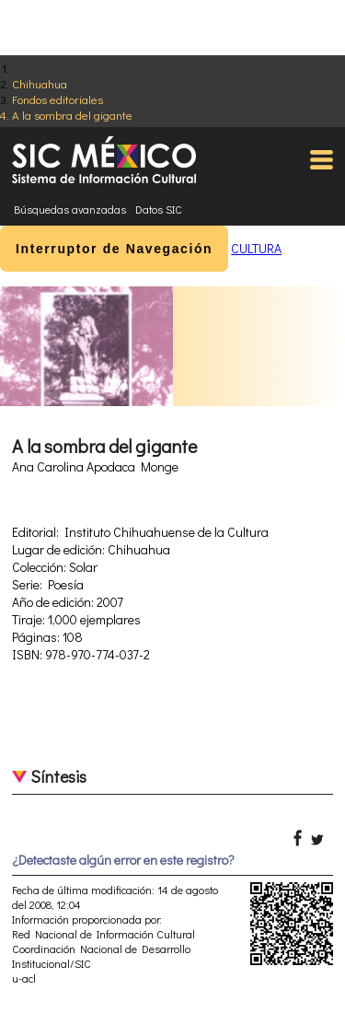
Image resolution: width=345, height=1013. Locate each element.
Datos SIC (158, 209)
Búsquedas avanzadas (70, 209)
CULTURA (256, 248)
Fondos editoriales (57, 99)
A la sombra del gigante (72, 114)
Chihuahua (39, 83)
